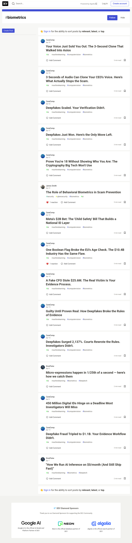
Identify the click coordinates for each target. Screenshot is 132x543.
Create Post (8, 31)
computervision (74, 54)
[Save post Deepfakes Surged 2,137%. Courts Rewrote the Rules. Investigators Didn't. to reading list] (124, 356)
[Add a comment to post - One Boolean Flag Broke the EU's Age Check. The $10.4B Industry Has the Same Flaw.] (52, 263)
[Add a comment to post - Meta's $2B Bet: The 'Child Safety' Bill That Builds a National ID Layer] (53, 233)
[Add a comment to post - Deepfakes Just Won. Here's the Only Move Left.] (53, 145)
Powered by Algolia (89, 4)
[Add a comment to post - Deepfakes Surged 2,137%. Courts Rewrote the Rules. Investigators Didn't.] (53, 356)
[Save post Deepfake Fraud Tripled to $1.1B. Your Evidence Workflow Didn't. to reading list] (124, 448)
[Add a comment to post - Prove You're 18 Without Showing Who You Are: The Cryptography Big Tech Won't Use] (53, 175)
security (50, 196)
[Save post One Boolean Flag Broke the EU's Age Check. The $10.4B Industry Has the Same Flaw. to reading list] (124, 264)
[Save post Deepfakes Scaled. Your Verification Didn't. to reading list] (124, 118)
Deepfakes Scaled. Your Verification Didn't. (75, 108)
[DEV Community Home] (5, 3)
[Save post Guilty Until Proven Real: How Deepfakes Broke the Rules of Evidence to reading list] (124, 325)
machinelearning (58, 54)
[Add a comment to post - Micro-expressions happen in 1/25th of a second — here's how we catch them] (53, 386)
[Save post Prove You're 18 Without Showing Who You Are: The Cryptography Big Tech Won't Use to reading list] (124, 175)
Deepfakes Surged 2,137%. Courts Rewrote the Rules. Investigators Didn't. (83, 344)
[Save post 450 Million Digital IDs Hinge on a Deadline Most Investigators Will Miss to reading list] (124, 417)
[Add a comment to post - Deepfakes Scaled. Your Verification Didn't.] (53, 118)
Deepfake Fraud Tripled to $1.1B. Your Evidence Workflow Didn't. (86, 436)
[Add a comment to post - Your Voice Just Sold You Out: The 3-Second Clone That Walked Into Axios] (53, 60)
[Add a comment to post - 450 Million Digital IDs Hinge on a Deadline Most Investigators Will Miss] (53, 417)
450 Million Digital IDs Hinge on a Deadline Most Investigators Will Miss (79, 405)
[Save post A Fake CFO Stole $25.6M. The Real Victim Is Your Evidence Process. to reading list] (124, 294)
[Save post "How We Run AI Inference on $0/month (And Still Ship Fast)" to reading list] (124, 479)
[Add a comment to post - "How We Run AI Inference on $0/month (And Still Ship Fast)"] (53, 479)
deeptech (83, 380)
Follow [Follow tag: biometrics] (112, 17)
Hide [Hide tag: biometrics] (123, 17)
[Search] (13, 3)
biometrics (87, 54)
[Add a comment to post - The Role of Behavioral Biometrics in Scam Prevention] (52, 202)
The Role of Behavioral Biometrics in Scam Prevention (83, 192)
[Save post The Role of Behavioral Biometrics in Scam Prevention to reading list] (124, 202)
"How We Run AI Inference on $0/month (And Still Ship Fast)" (83, 466)
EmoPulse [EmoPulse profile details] (50, 366)
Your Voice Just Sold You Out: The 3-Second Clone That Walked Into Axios (84, 48)
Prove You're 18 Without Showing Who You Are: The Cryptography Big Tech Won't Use (81, 163)
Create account (120, 3)
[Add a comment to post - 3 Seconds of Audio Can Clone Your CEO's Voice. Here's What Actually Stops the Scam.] (53, 91)
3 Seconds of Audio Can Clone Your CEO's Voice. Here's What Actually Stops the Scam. (84, 79)
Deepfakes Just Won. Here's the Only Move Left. (79, 135)
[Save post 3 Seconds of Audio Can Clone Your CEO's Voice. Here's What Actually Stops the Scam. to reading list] (124, 91)
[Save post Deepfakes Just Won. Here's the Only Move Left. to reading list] (124, 145)
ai (47, 54)
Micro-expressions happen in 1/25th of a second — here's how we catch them (85, 374)
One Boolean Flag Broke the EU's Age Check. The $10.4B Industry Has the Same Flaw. (85, 251)
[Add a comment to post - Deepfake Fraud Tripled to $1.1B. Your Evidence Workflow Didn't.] (53, 448)
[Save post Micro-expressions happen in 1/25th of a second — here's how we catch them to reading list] (124, 387)
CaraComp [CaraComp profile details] (50, 40)
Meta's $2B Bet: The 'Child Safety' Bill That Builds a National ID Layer (81, 221)
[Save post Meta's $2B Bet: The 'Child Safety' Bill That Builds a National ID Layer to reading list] (124, 233)
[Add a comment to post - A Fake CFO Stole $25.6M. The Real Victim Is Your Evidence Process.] (53, 294)
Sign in (47, 31)
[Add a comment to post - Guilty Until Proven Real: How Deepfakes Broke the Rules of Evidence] (53, 325)
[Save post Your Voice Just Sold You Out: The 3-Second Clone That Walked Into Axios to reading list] (124, 60)
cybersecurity (62, 196)
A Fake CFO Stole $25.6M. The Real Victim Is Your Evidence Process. (80, 282)
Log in (105, 3)
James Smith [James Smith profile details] (51, 186)
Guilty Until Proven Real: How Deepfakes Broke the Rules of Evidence (85, 313)
